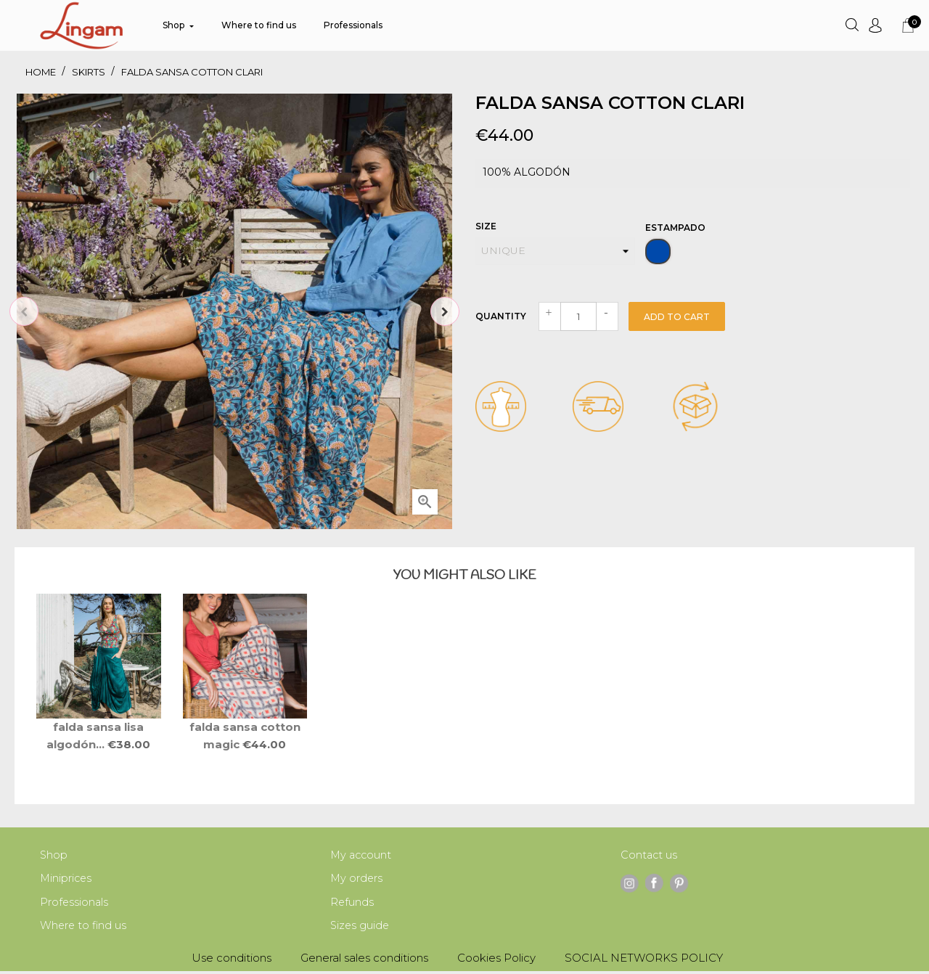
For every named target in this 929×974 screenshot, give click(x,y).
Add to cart (677, 316)
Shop (54, 855)
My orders (357, 879)
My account (362, 855)
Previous (23, 311)
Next (444, 311)
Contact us (650, 855)
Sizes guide (360, 928)
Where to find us (84, 928)
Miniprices (67, 879)
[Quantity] (578, 316)
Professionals (75, 904)
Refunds (352, 904)
